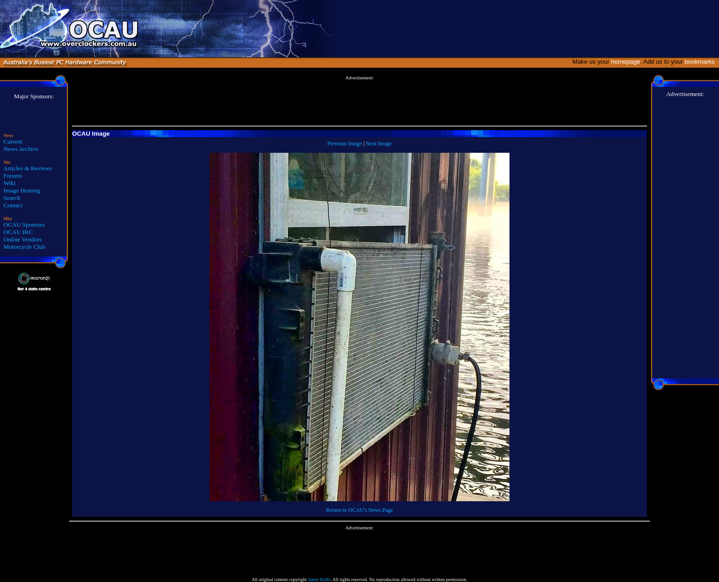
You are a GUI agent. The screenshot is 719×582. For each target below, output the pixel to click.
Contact (13, 205)
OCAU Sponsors (24, 224)
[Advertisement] (359, 101)
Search (12, 197)
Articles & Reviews (28, 168)
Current (13, 141)
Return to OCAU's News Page (359, 510)
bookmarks (701, 61)
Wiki (10, 183)
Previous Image (344, 143)
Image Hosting (22, 190)
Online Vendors (23, 239)
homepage (625, 61)
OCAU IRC (18, 231)
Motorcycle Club (25, 246)
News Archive (21, 148)
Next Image (379, 143)
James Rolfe (319, 579)
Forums (13, 175)
